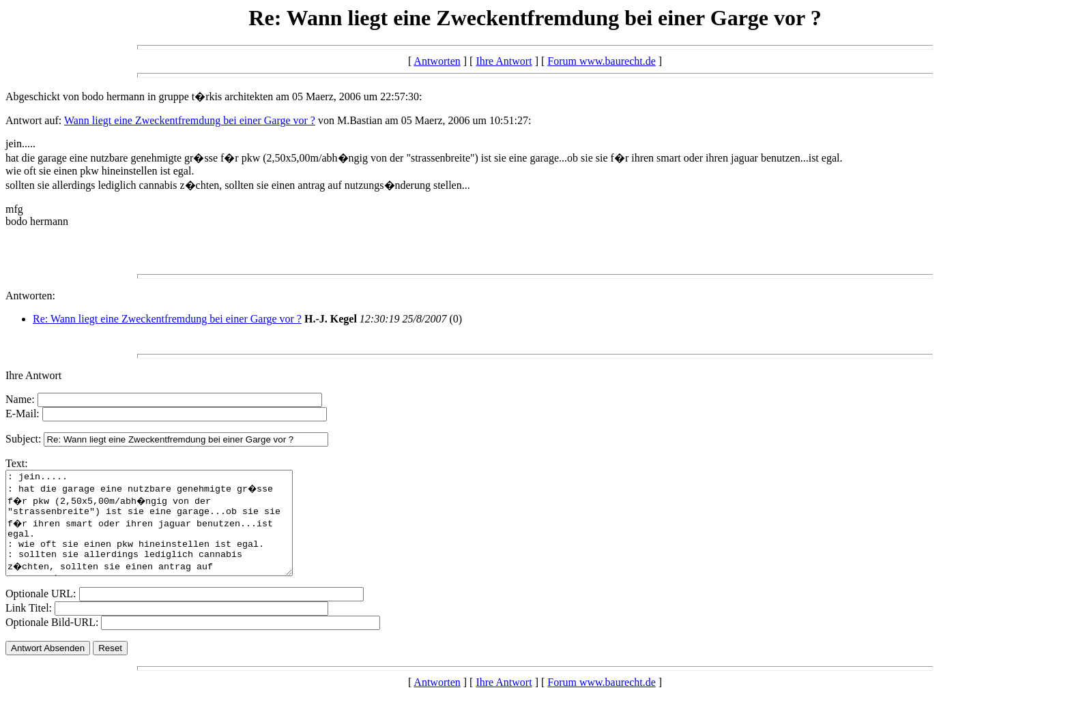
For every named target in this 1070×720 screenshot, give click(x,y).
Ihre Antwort (504, 61)
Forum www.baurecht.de (601, 61)
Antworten (437, 61)
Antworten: (30, 295)
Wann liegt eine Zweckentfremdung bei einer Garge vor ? (189, 120)
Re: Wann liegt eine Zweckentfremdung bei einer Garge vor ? (167, 319)
